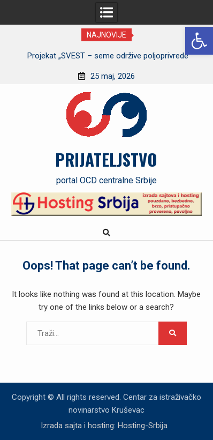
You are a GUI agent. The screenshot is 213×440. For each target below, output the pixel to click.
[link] (199, 41)
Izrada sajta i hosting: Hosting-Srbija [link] (104, 425)
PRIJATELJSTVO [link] (106, 159)
